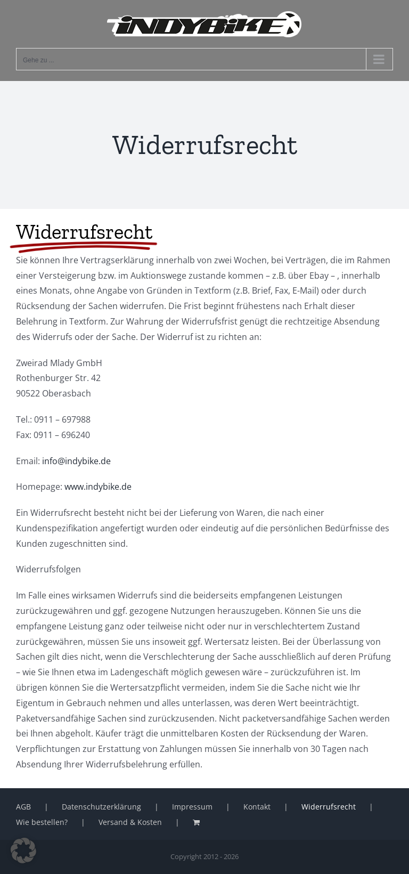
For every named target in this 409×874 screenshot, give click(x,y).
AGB (23, 807)
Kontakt (257, 807)
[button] (23, 850)
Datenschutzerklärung (101, 807)
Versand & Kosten (130, 822)
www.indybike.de (98, 486)
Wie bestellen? (42, 822)
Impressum (192, 807)
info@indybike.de (75, 461)
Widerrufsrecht (328, 807)
